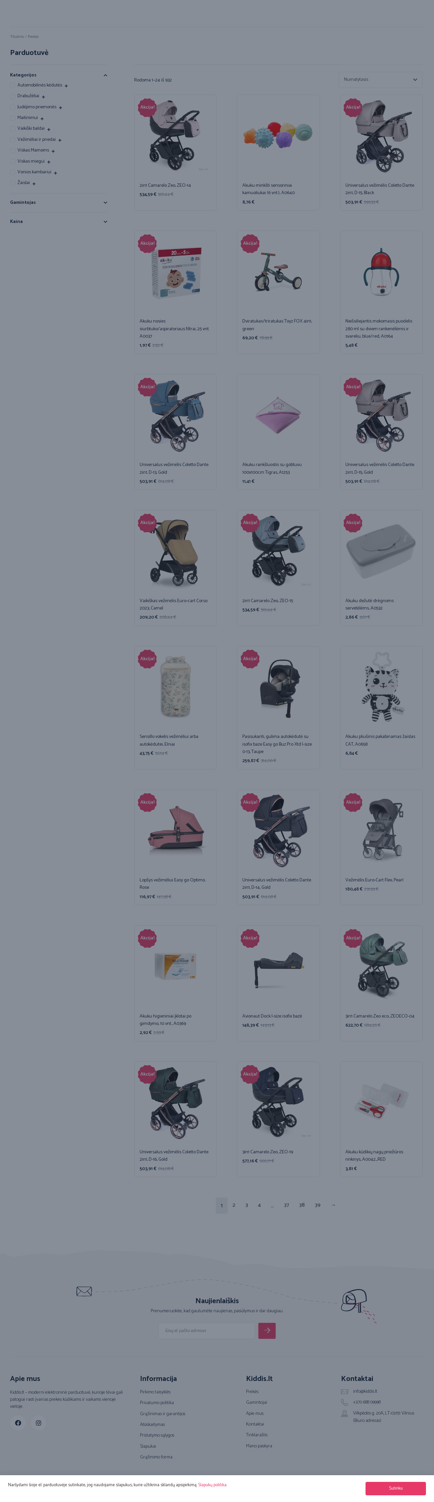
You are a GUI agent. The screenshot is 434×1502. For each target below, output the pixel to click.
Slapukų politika (212, 1485)
